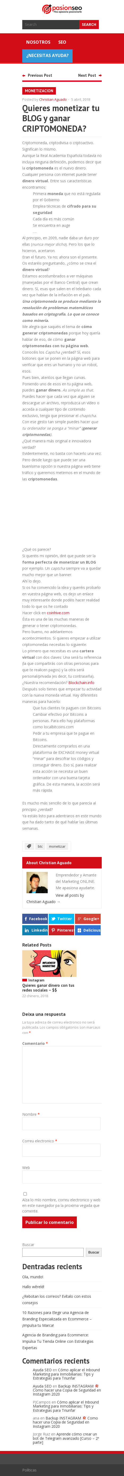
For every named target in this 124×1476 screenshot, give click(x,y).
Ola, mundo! (32, 1276)
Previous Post (40, 75)
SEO (62, 42)
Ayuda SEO (42, 1369)
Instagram (36, 980)
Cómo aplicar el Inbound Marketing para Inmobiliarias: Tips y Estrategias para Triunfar (66, 1374)
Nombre (31, 1114)
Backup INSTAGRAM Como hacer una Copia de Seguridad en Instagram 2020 (67, 1390)
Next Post (87, 75)
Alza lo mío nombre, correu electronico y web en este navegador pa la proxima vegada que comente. (61, 1205)
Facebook (38, 918)
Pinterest (65, 930)
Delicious (92, 930)
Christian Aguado (53, 99)
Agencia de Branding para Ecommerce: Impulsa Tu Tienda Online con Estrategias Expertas (58, 1341)
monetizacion (39, 90)
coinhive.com (58, 612)
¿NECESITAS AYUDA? (47, 55)
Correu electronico (39, 1140)
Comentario (35, 1043)
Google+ (91, 918)
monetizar (57, 846)
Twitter (64, 918)
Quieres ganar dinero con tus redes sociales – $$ (48, 988)
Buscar (28, 1244)
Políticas (29, 1470)
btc (40, 846)
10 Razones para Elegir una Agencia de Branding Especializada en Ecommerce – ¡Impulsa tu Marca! (57, 1319)
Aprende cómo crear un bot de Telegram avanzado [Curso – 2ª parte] (66, 1438)
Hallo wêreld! (33, 1286)
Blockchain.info (81, 682)
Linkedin (40, 930)
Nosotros (38, 42)
